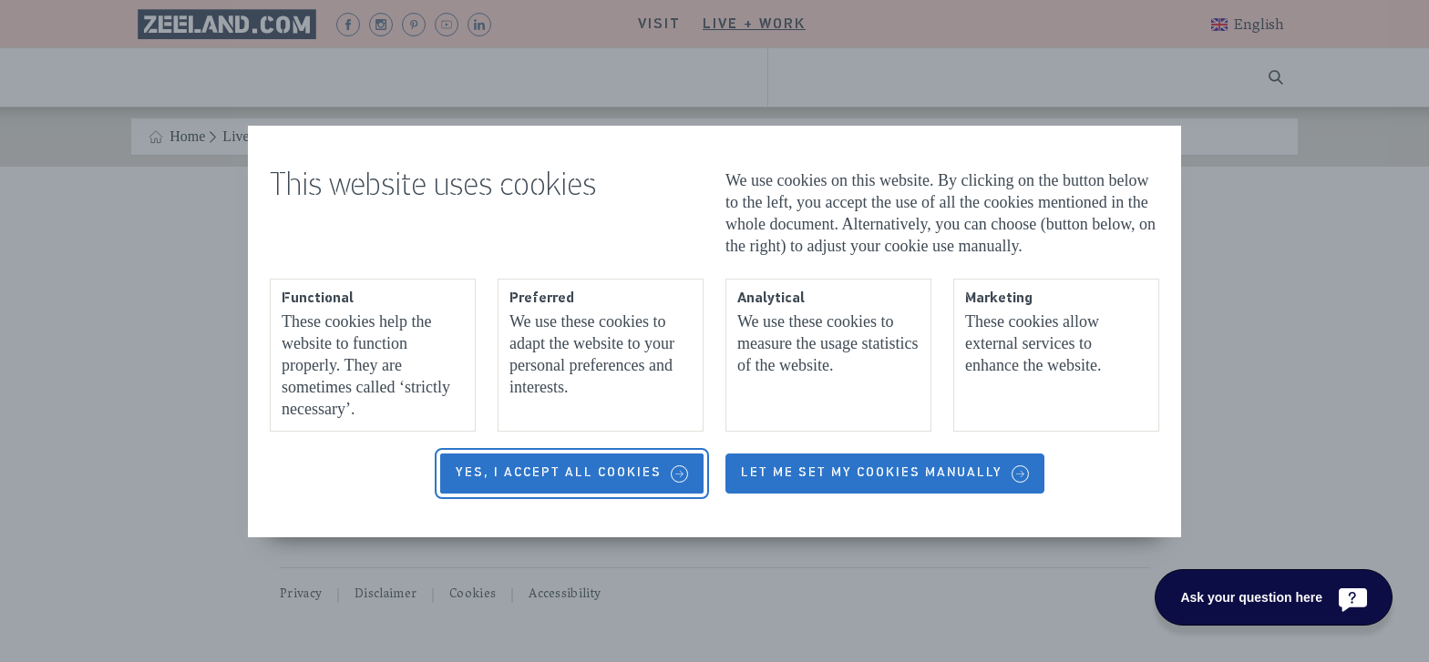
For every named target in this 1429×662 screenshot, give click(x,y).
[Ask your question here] (1274, 597)
